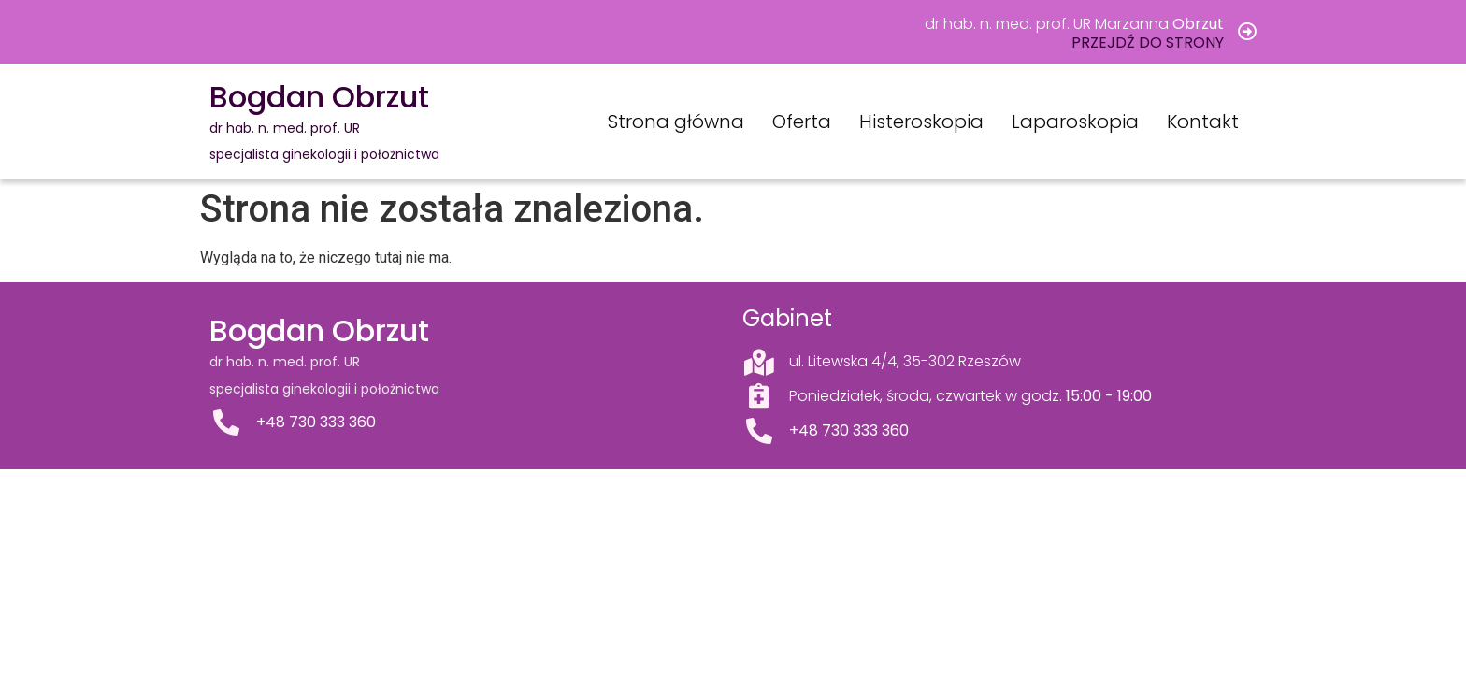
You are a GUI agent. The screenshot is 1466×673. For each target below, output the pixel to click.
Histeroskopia (921, 121)
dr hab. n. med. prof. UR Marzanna (1074, 24)
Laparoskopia (1075, 121)
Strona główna (676, 121)
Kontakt (1203, 121)
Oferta (801, 121)
